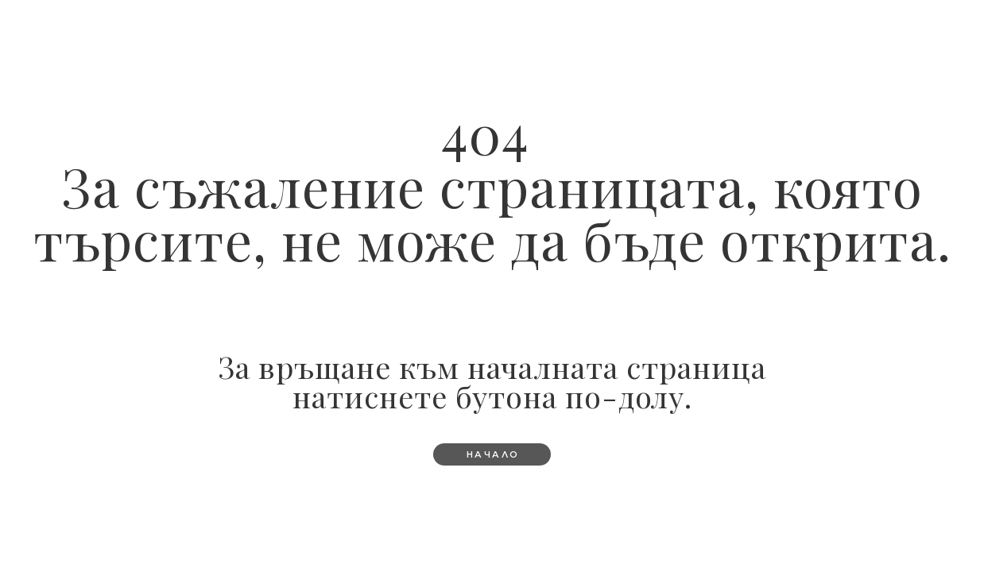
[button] (492, 454)
